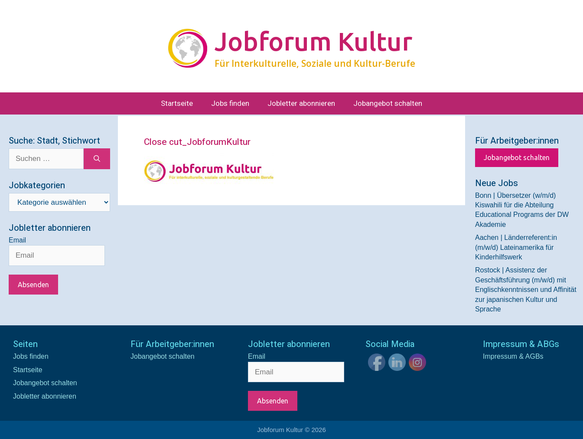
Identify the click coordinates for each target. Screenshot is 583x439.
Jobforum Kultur (313, 41)
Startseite (177, 103)
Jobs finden (230, 103)
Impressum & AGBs (513, 356)
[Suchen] (97, 158)
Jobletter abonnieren (301, 103)
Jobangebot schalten (387, 103)
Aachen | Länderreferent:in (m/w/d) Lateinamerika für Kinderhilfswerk (516, 247)
